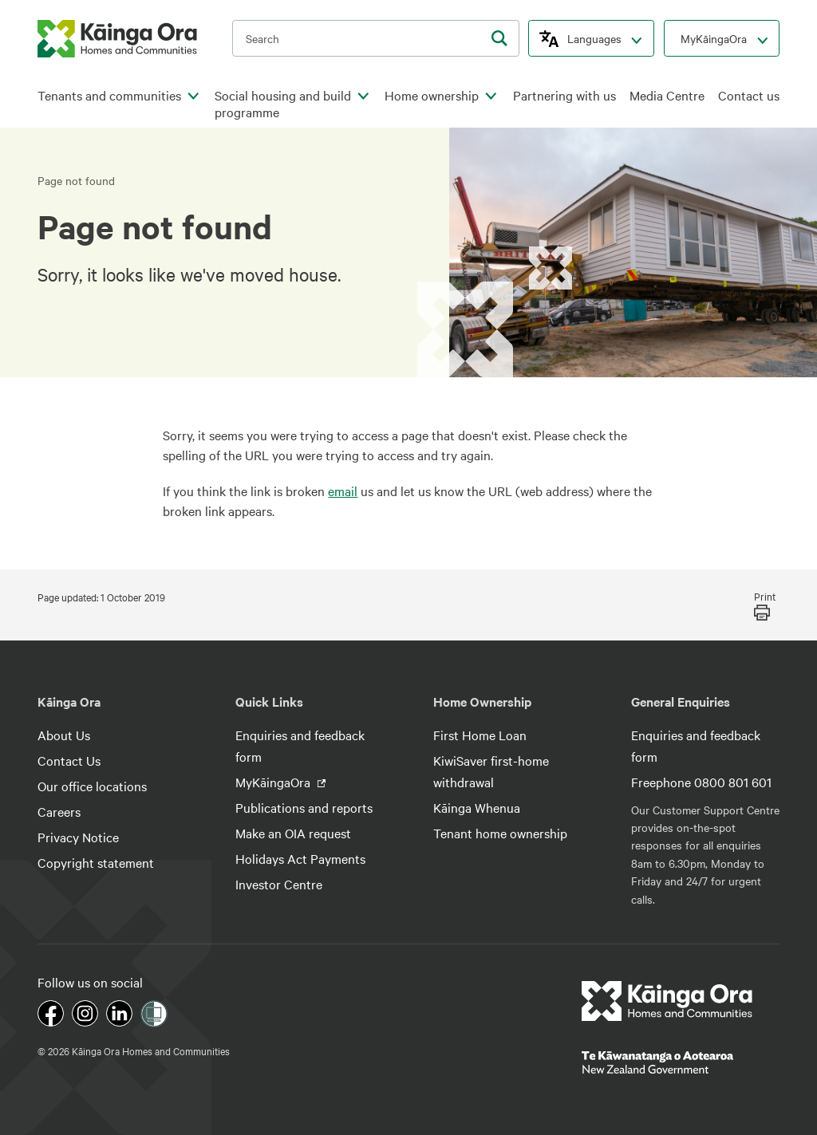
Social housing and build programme (283, 104)
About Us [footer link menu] (63, 734)
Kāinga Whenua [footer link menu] (476, 807)
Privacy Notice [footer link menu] (78, 836)
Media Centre (667, 95)
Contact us (749, 95)
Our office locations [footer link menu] (92, 785)
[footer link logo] (667, 1001)
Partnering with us (564, 95)
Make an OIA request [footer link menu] (293, 832)
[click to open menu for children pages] (193, 96)
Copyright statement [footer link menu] (95, 862)
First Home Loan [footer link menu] (480, 734)
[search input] (375, 38)
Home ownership (432, 95)
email (342, 490)
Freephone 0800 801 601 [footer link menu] (701, 781)
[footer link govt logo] (681, 1062)
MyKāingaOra (714, 38)
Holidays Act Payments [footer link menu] (300, 858)
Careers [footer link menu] (59, 811)
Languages (594, 38)
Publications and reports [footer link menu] (304, 807)
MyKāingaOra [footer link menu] (274, 781)
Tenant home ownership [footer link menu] (500, 832)
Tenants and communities (109, 95)
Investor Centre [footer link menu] (278, 884)
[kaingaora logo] (117, 38)
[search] (499, 38)
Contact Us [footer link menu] (69, 760)
